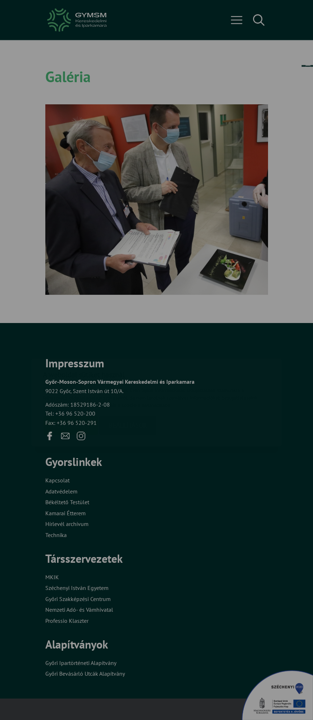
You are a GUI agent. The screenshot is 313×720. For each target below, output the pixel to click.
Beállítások (127, 383)
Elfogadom (71, 383)
